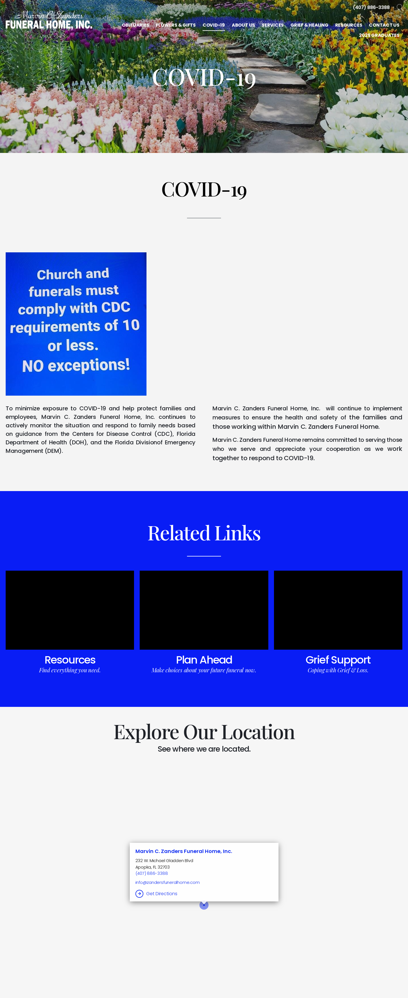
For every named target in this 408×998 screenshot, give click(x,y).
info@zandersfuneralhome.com (167, 882)
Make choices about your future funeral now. (204, 670)
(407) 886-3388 (151, 873)
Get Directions (161, 893)
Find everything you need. (70, 670)
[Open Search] (400, 8)
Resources (69, 660)
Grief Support (338, 660)
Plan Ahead (204, 660)
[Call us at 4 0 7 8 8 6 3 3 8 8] (371, 7)
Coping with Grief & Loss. (338, 670)
